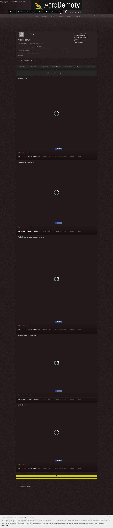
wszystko (94, 15)
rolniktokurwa (27, 61)
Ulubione (79, 67)
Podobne (71, 156)
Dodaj (41, 12)
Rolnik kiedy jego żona (27, 335)
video (36, 16)
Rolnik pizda (23, 79)
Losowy (33, 12)
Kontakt (80, 12)
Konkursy (73, 12)
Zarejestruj (11, 2)
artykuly (53, 16)
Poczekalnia (56, 67)
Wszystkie (22, 67)
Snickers (21, 405)
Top (23, 12)
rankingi (78, 16)
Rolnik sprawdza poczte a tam (31, 237)
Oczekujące (57, 12)
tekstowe (44, 16)
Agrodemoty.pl (23, 486)
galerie (61, 16)
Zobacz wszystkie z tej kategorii (56, 73)
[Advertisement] (56, 23)
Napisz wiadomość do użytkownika (28, 53)
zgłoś (79, 156)
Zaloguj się (3, 2)
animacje (69, 16)
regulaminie (5, 525)
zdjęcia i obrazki (105, 15)
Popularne (44, 67)
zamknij (109, 516)
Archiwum (91, 67)
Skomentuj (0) (47, 156)
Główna (12, 12)
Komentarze (68, 67)
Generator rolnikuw (26, 162)
